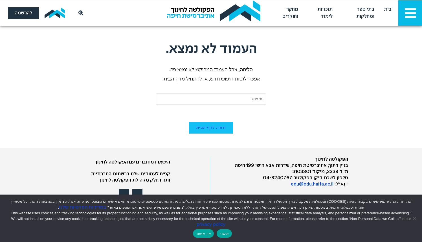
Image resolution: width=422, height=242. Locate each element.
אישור (224, 234)
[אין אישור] (415, 218)
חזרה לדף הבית (211, 127)
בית (388, 9)
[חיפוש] (79, 13)
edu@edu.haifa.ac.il (312, 184)
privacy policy (211, 224)
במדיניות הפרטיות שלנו (82, 207)
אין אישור (203, 234)
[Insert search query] (211, 99)
